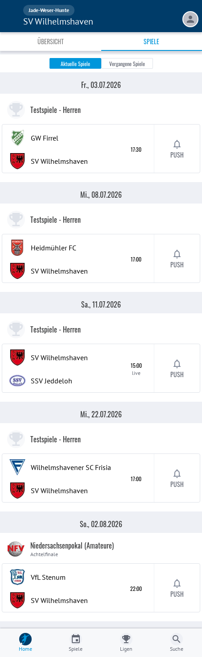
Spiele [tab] (151, 41)
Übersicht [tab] (50, 41)
